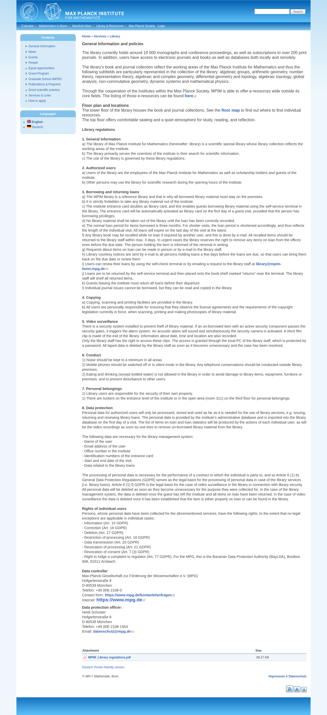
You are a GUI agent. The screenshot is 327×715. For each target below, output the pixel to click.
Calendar (27, 26)
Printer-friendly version (109, 667)
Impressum (277, 676)
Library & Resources (110, 26)
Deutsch (87, 667)
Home (86, 36)
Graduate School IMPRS (45, 79)
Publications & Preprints (45, 84)
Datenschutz (298, 676)
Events (33, 57)
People (33, 62)
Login (161, 26)
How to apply (37, 101)
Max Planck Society (142, 26)
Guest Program (39, 73)
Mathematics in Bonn (53, 26)
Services (100, 36)
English (35, 122)
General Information (42, 46)
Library (115, 36)
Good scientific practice (44, 90)
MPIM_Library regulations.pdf (109, 657)
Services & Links (40, 95)
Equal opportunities (42, 68)
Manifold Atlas (81, 26)
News (32, 52)
